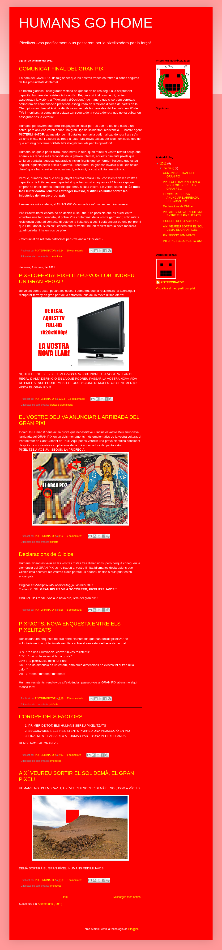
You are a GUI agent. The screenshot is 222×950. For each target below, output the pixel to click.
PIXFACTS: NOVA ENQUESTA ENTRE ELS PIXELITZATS (182, 213)
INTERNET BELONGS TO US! (182, 241)
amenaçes (55, 760)
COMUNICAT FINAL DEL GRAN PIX (61, 69)
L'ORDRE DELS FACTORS (50, 717)
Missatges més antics (127, 897)
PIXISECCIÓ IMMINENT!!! (179, 235)
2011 (163, 163)
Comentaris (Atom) (50, 903)
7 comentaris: (75, 536)
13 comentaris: (77, 398)
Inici (65, 897)
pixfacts (54, 541)
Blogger (133, 929)
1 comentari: (74, 754)
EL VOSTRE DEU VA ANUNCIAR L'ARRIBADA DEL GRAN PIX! (181, 198)
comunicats (56, 256)
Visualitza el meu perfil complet (175, 288)
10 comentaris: (75, 250)
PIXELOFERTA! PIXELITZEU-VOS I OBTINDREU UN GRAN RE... (182, 185)
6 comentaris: (75, 609)
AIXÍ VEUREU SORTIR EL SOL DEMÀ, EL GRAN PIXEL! (183, 228)
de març (169, 168)
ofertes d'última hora (61, 404)
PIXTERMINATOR (172, 282)
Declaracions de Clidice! (47, 554)
